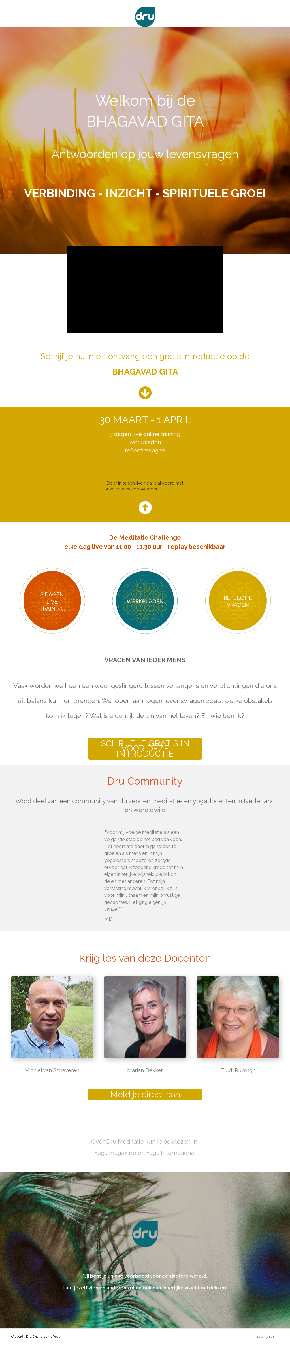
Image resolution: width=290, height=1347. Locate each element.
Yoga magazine (115, 1152)
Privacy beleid (268, 1337)
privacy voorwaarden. (137, 489)
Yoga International (171, 1152)
